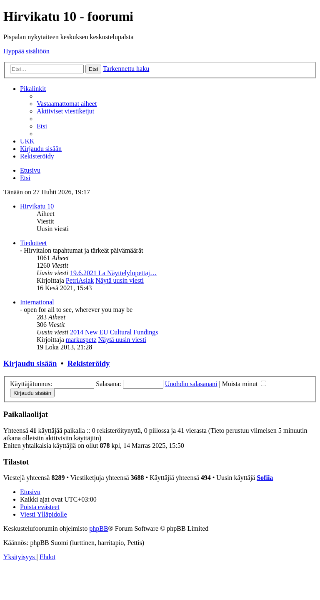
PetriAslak (80, 280)
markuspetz (81, 339)
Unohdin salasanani (191, 383)
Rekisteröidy (89, 363)
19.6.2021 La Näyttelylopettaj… (113, 272)
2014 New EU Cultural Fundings (114, 332)
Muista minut (244, 383)
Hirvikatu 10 (37, 206)
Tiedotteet (33, 242)
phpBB (98, 528)
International (37, 302)
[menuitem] (67, 103)
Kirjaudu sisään (30, 363)
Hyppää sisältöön (26, 51)
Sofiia (265, 477)
